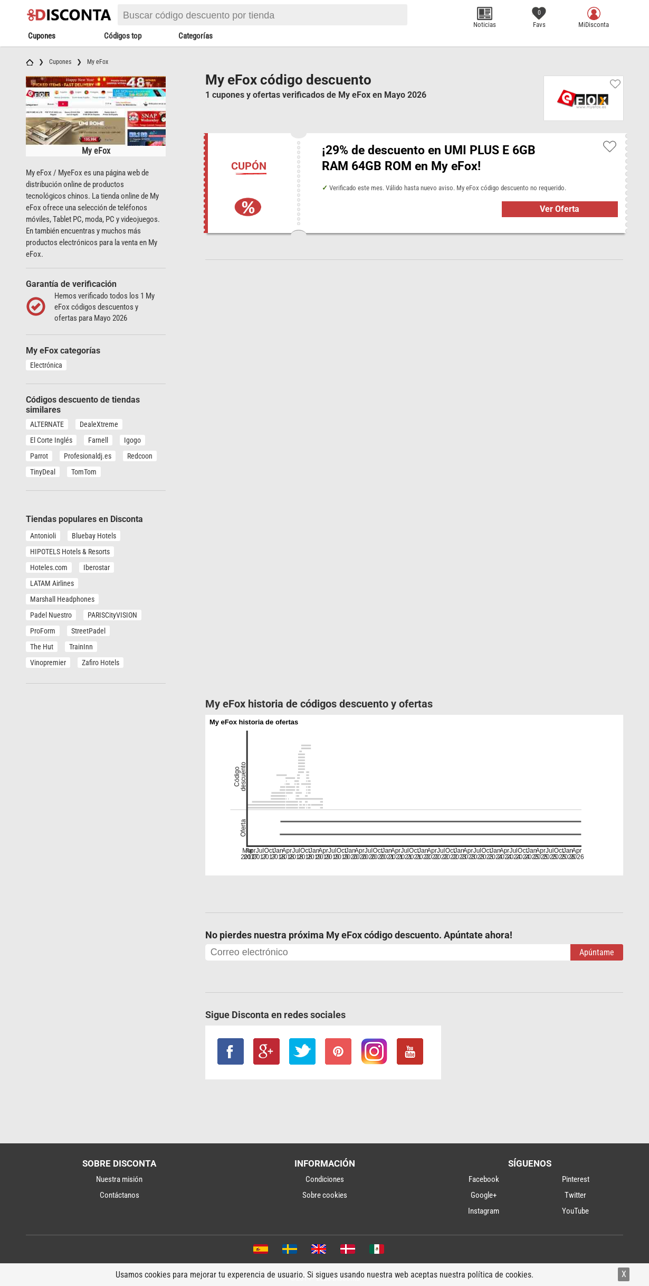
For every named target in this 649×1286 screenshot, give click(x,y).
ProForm (42, 631)
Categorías (195, 36)
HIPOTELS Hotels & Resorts (70, 551)
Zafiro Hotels (100, 662)
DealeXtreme (99, 424)
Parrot (39, 456)
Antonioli (43, 536)
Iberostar (96, 567)
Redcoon (139, 456)
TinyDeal (42, 472)
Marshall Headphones (62, 599)
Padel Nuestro (51, 615)
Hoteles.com (49, 567)
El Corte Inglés (51, 440)
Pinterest (575, 1179)
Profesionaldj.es (87, 456)
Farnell (98, 440)
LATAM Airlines (52, 583)
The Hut (41, 646)
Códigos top (122, 36)
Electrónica (46, 365)
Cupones (41, 36)
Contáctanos (119, 1195)
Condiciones (325, 1179)
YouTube (575, 1211)
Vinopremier (48, 662)
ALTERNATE (47, 424)
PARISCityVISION (112, 615)
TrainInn (81, 646)
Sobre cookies (324, 1195)
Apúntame (596, 952)
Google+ (484, 1195)
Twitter (575, 1195)
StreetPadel (88, 631)
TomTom (84, 472)
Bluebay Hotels (94, 536)
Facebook (484, 1179)
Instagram (483, 1211)
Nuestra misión (119, 1179)
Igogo (132, 440)
